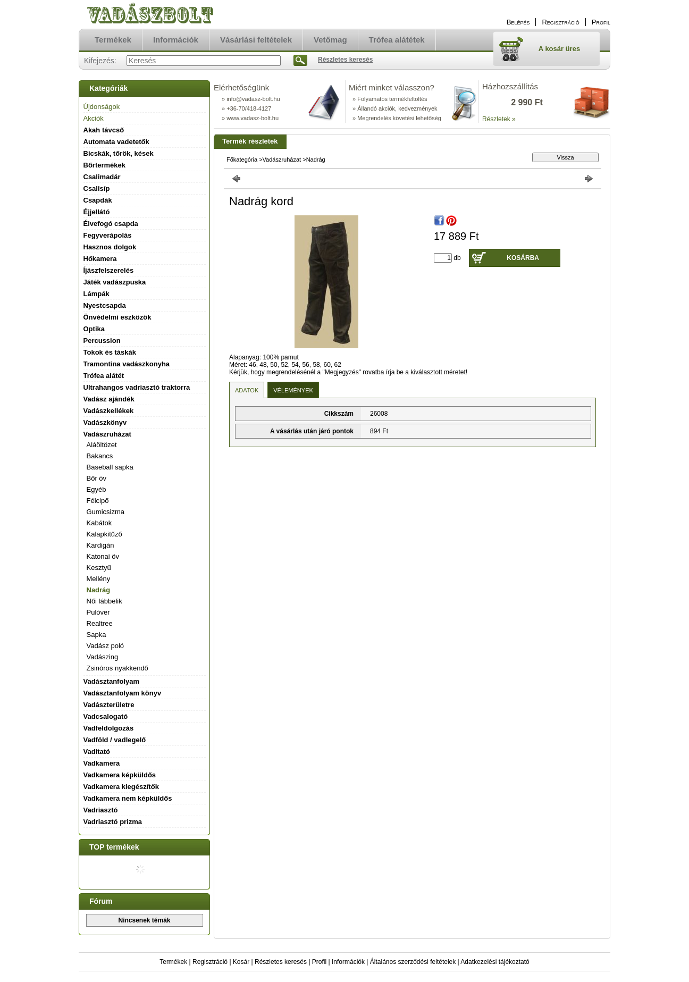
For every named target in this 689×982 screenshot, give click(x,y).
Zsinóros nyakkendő (117, 668)
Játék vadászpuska (114, 282)
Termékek (173, 962)
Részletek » (499, 119)
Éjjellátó (96, 212)
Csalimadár (102, 177)
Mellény (99, 579)
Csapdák (97, 200)
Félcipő (98, 501)
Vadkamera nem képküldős (127, 798)
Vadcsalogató (105, 716)
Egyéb (96, 489)
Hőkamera (100, 259)
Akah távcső (103, 130)
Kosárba (523, 258)
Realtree (100, 623)
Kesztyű (99, 568)
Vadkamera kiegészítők (121, 787)
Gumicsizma (106, 512)
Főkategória (241, 159)
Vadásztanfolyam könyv (122, 693)
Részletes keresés (281, 962)
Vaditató (97, 752)
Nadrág (99, 590)
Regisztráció (210, 962)
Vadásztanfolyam (111, 681)
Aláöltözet (102, 445)
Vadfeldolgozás (108, 728)
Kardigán (100, 545)
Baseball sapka (110, 467)
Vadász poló (105, 646)
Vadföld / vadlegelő (114, 740)
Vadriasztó (100, 810)
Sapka (96, 635)
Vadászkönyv (105, 422)
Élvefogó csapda (110, 224)
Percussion (102, 341)
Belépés (518, 22)
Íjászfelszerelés (108, 270)
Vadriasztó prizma (112, 822)
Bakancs (100, 456)
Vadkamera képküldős (119, 775)
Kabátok (99, 523)
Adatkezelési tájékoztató (494, 962)
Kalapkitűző (104, 534)
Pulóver (98, 612)
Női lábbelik (104, 601)
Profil (319, 962)
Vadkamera (101, 763)
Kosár (241, 962)
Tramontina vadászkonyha (126, 364)
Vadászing (103, 657)
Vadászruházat (282, 159)
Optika (94, 329)
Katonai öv (103, 556)
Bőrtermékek (104, 165)
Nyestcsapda (104, 305)
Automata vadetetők (116, 142)
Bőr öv (97, 478)
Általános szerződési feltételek (413, 962)
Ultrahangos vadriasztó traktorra (136, 387)
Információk (348, 962)
